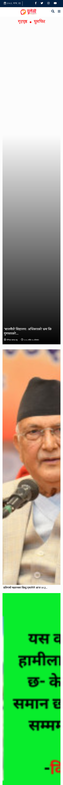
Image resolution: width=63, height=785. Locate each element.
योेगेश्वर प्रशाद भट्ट (11, 340)
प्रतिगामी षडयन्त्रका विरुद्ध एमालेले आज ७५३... (25, 588)
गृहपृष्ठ (22, 22)
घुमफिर (39, 22)
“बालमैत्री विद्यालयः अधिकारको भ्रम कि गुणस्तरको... (28, 332)
